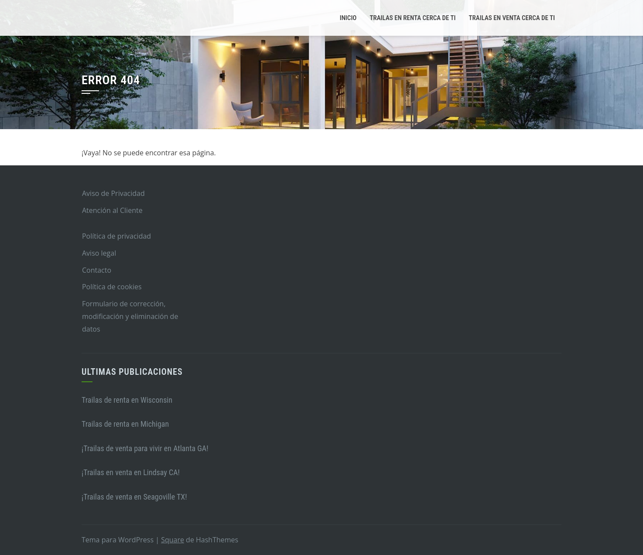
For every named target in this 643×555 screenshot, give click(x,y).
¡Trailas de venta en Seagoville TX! (134, 496)
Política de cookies (112, 286)
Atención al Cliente (112, 210)
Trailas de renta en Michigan (125, 423)
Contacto (96, 270)
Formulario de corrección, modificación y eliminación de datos (130, 316)
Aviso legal (99, 253)
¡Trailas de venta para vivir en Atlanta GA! (145, 448)
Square (172, 540)
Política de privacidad (116, 236)
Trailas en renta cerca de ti (412, 18)
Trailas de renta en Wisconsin (127, 399)
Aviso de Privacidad (113, 193)
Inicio (348, 18)
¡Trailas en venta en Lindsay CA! (131, 472)
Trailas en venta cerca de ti (512, 18)
